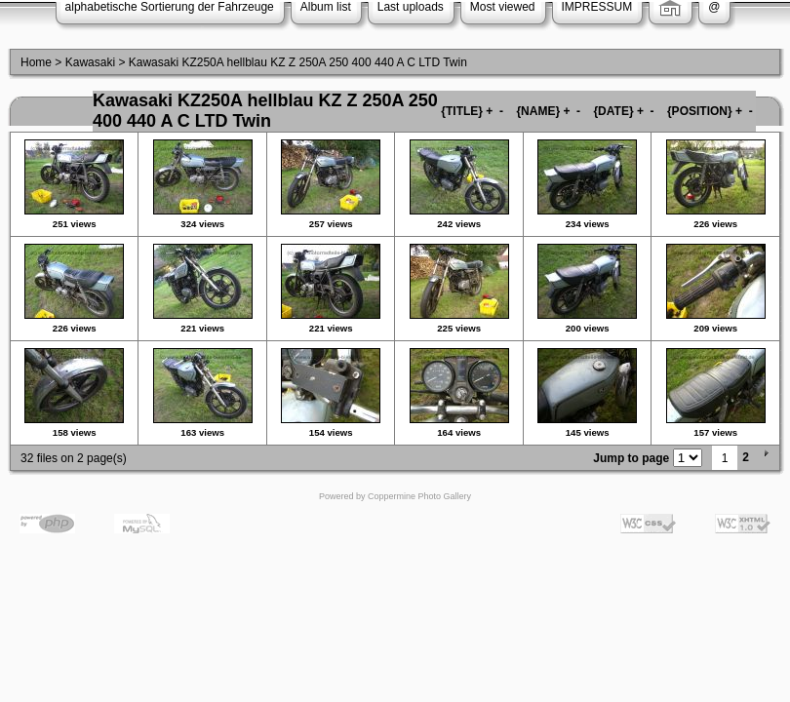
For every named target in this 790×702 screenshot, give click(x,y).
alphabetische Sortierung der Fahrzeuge (169, 7)
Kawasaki (90, 62)
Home (36, 62)
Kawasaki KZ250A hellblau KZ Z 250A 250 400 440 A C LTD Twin (298, 62)
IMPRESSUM (597, 7)
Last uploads (410, 7)
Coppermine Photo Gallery (419, 496)
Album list (325, 7)
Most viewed (502, 7)
